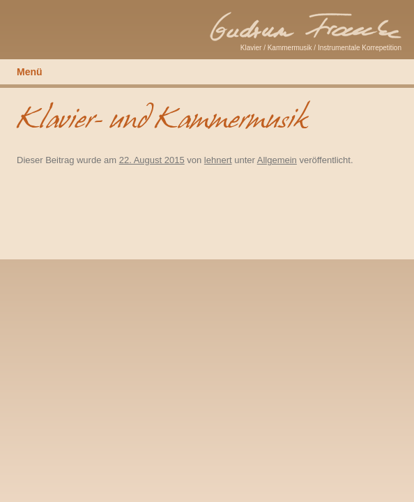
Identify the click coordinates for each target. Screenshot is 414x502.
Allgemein (277, 160)
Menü (30, 71)
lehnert (218, 160)
